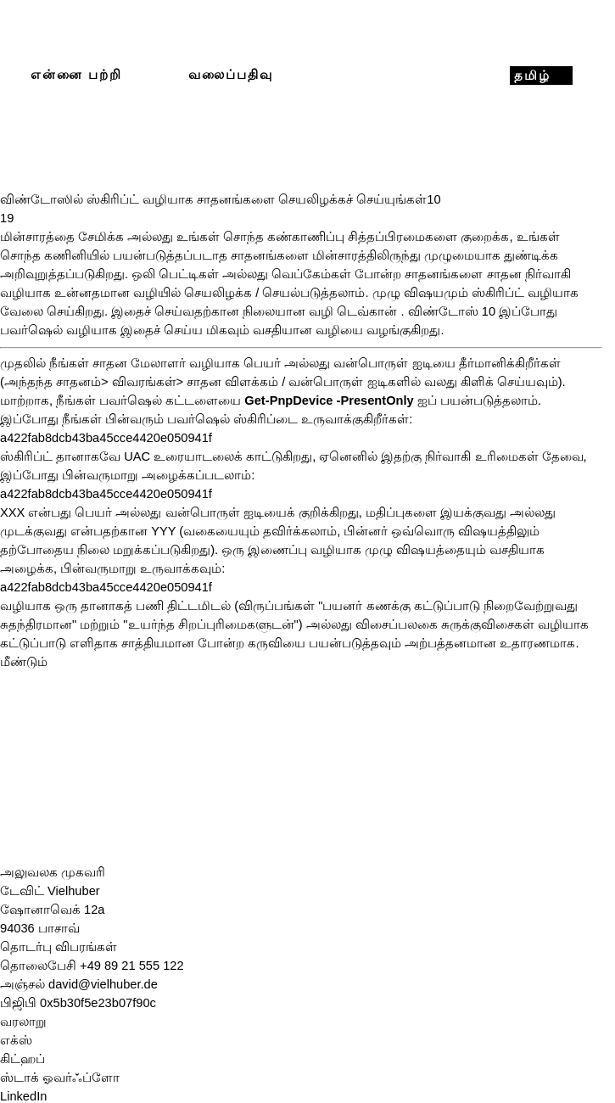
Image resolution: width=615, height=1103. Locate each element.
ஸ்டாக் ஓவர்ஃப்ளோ (60, 1077)
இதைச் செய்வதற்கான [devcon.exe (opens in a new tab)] (175, 311)
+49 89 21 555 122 (132, 965)
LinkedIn (23, 1096)
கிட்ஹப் (22, 1059)
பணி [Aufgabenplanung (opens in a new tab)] (150, 606)
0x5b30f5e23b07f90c (98, 1003)
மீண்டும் (24, 662)
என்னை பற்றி (76, 74)
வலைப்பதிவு (230, 74)
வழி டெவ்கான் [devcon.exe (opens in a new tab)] (353, 311)
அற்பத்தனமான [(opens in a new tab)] (450, 643)
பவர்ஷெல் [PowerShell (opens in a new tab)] (31, 330)
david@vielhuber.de (103, 984)
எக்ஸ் (16, 1040)
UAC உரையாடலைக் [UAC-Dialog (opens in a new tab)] (183, 456)
